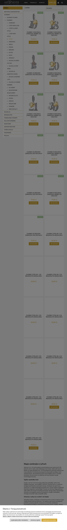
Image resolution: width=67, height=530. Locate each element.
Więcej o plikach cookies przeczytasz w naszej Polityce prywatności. (21, 516)
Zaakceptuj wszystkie (49, 520)
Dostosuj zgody (35, 520)
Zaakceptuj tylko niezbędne (19, 520)
